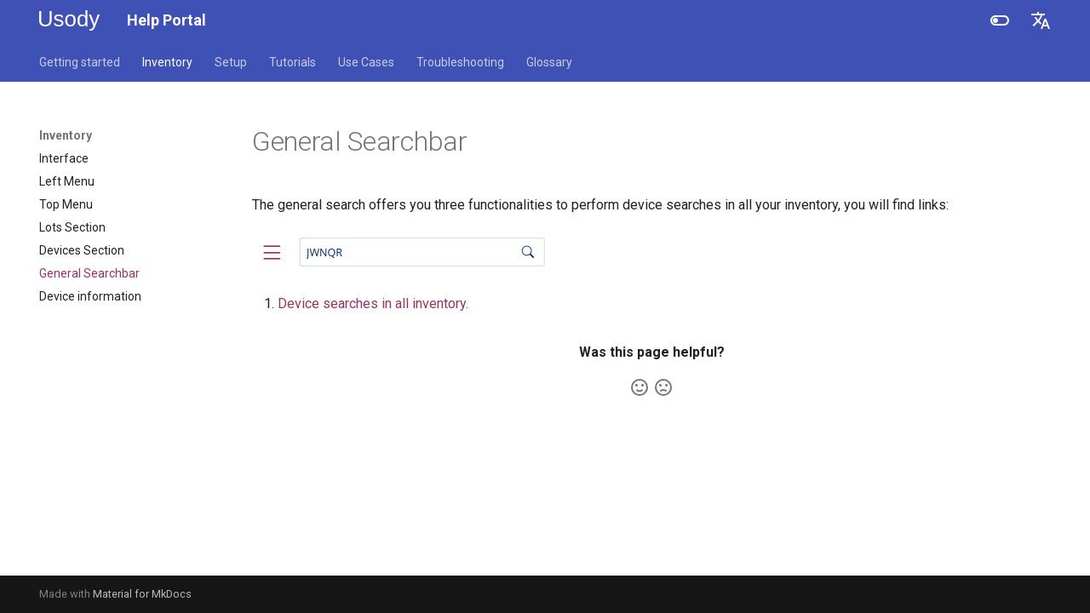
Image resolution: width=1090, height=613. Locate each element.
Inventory (167, 62)
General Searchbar (89, 273)
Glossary (549, 62)
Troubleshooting (460, 62)
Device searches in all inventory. (373, 303)
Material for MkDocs (142, 593)
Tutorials (292, 62)
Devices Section (81, 250)
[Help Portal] (69, 20)
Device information (90, 296)
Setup (231, 62)
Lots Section (72, 227)
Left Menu (67, 181)
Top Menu (66, 204)
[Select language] (1041, 20)
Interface (64, 158)
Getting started (79, 62)
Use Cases (366, 62)
